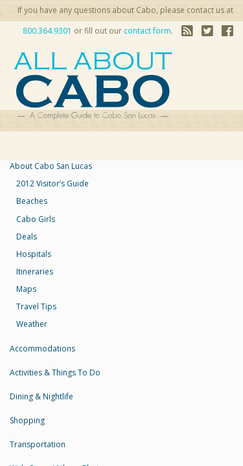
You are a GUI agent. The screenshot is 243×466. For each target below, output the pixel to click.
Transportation (37, 444)
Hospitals (33, 254)
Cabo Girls (35, 219)
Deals (26, 236)
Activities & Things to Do (55, 372)
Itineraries (34, 271)
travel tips (36, 306)
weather (31, 323)
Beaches (31, 200)
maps (26, 288)
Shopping (27, 420)
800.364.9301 (47, 30)
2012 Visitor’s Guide (52, 183)
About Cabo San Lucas (51, 166)
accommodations (42, 348)
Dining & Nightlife (41, 396)
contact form (147, 30)
